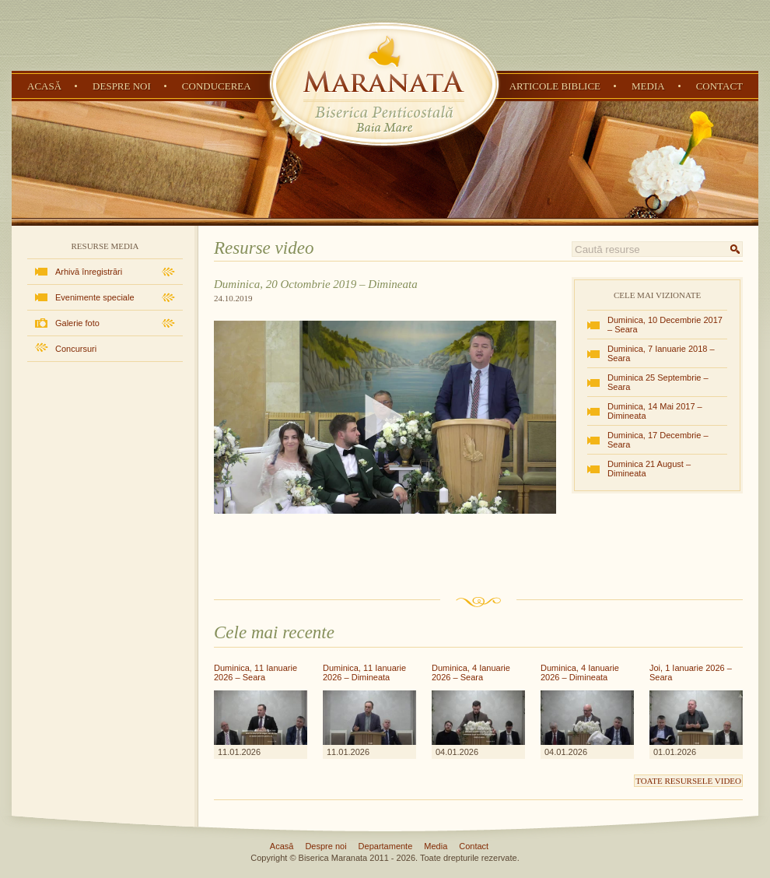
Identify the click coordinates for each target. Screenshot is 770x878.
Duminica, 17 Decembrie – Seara (658, 439)
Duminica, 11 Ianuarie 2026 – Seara (255, 672)
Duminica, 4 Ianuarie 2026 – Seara (471, 672)
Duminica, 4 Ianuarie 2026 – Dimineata (580, 672)
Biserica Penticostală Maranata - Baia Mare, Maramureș (384, 84)
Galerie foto (77, 323)
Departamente (386, 846)
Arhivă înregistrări (88, 271)
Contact (719, 86)
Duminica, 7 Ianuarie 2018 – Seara (661, 353)
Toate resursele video (688, 780)
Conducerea (216, 86)
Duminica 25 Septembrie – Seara (658, 382)
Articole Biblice (554, 86)
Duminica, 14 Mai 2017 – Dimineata (654, 411)
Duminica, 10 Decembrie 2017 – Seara (665, 324)
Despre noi (122, 86)
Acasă (44, 86)
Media (648, 86)
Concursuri (75, 348)
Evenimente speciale (95, 297)
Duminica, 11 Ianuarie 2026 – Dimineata (364, 672)
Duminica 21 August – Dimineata (649, 468)
